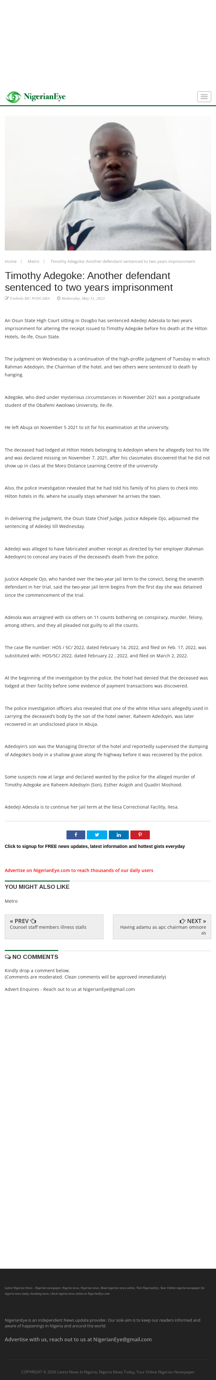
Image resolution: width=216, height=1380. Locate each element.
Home (11, 261)
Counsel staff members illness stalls (48, 927)
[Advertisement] (108, 44)
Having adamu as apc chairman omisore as (163, 930)
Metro (34, 261)
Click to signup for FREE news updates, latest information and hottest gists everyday (95, 846)
